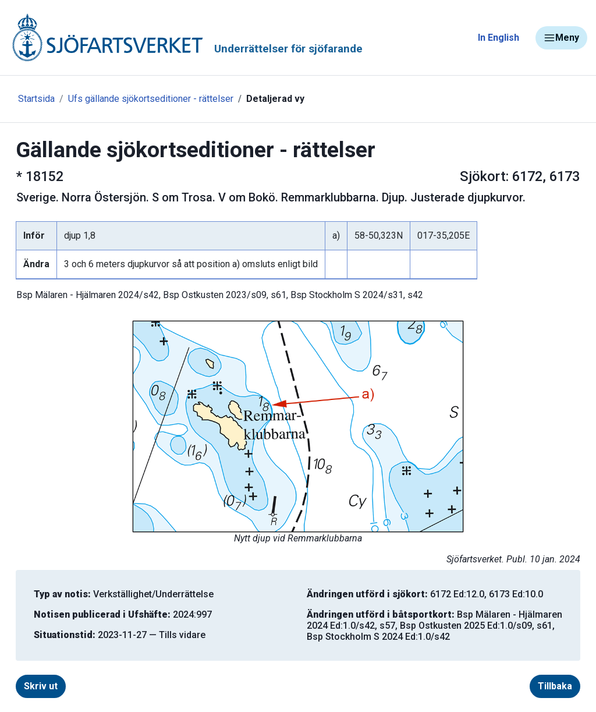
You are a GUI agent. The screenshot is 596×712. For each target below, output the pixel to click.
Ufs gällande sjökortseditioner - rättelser (150, 98)
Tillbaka (555, 686)
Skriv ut (41, 686)
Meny (561, 38)
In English (498, 37)
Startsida (36, 98)
